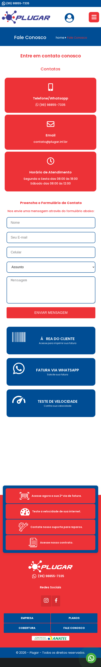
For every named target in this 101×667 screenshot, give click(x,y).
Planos (74, 618)
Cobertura (27, 628)
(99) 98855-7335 (17, 3)
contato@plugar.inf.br (50, 142)
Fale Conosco (74, 628)
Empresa (27, 618)
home (61, 37)
